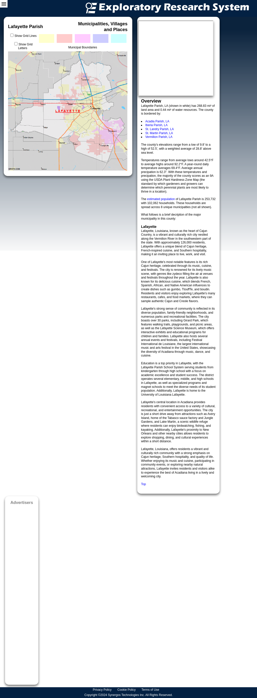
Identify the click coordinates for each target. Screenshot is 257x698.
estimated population (161, 199)
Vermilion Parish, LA (158, 137)
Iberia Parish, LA (156, 125)
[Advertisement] (22, 593)
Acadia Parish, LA (157, 121)
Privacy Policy (102, 689)
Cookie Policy (127, 689)
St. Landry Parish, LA (159, 129)
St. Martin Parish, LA (159, 133)
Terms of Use (151, 689)
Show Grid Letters (25, 46)
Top (143, 484)
